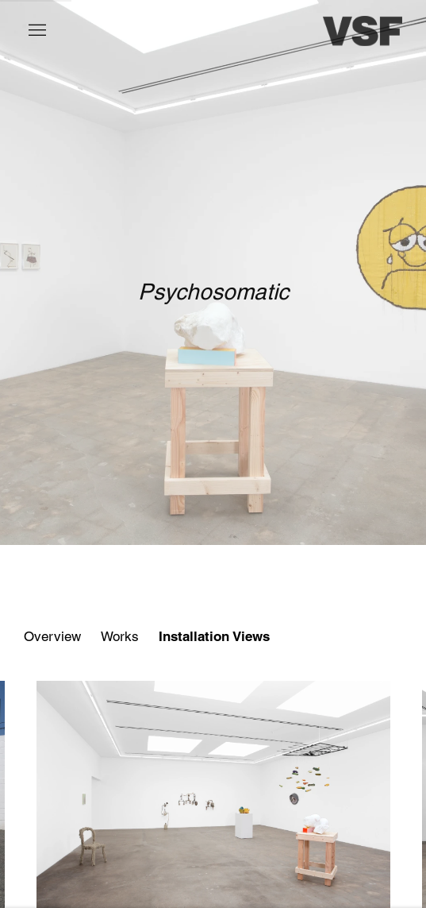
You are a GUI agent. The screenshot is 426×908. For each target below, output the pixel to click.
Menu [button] (36, 31)
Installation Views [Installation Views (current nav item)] (214, 636)
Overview (52, 636)
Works (120, 636)
